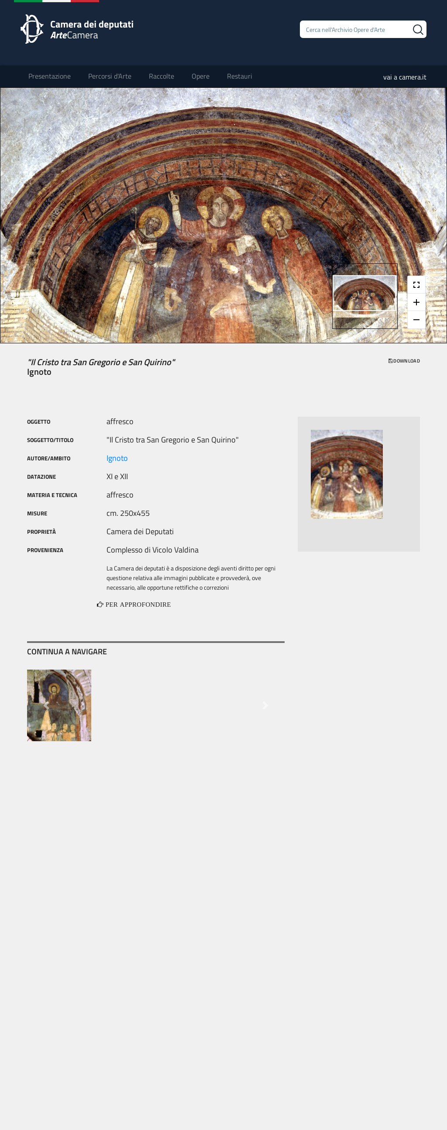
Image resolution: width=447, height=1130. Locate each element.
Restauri (239, 76)
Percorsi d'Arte (109, 76)
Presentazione (49, 76)
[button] (46, 705)
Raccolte (161, 76)
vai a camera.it (404, 77)
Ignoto (117, 458)
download (404, 360)
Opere (201, 76)
